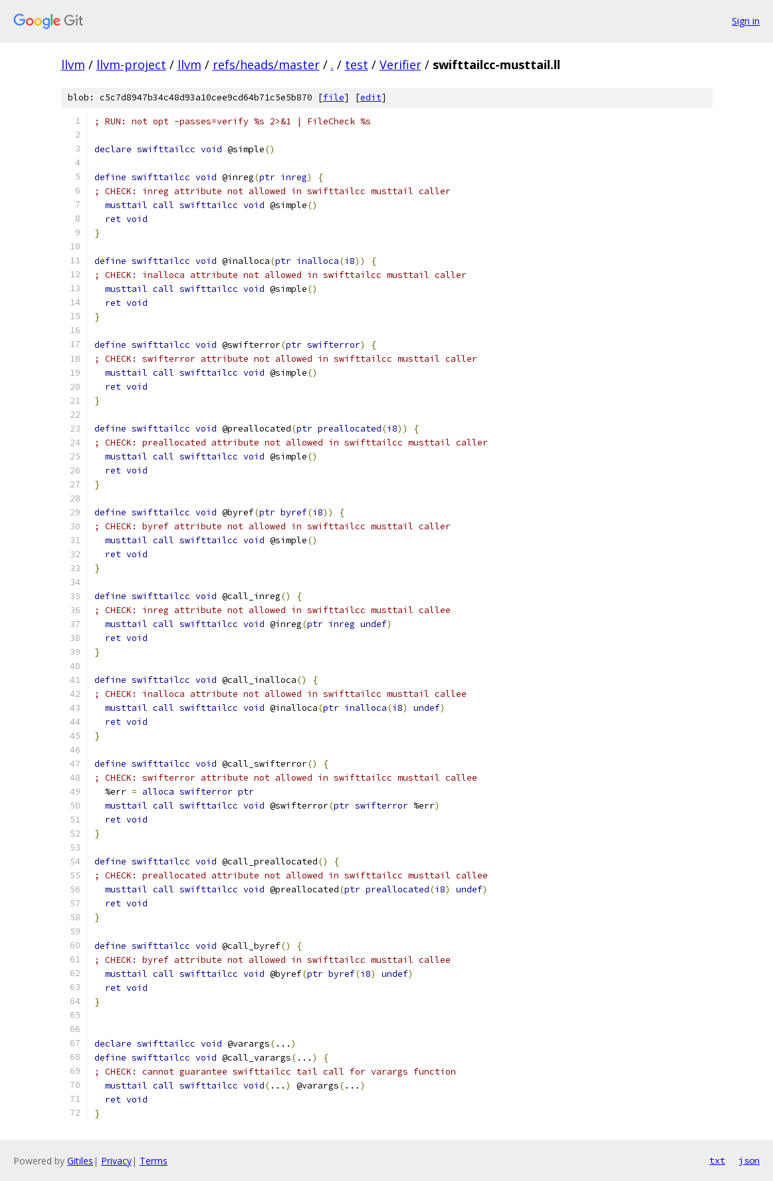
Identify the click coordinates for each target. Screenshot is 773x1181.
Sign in (746, 21)
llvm (73, 64)
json (749, 1160)
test (356, 64)
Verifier (400, 64)
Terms (153, 1160)
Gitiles (80, 1160)
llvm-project (131, 64)
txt (717, 1160)
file (333, 97)
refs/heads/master (266, 64)
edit (371, 97)
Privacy (116, 1160)
